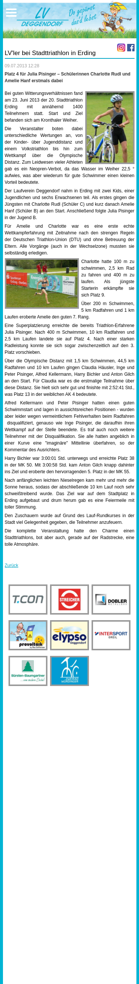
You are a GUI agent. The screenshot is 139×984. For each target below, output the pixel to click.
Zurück (12, 565)
